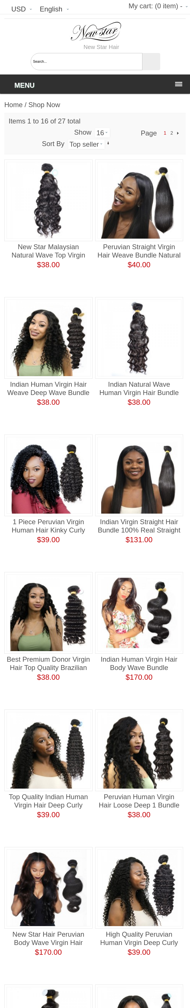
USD (18, 9)
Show (82, 132)
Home (13, 105)
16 (100, 133)
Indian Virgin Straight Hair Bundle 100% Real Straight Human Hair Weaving (139, 530)
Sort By (53, 144)
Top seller (84, 144)
